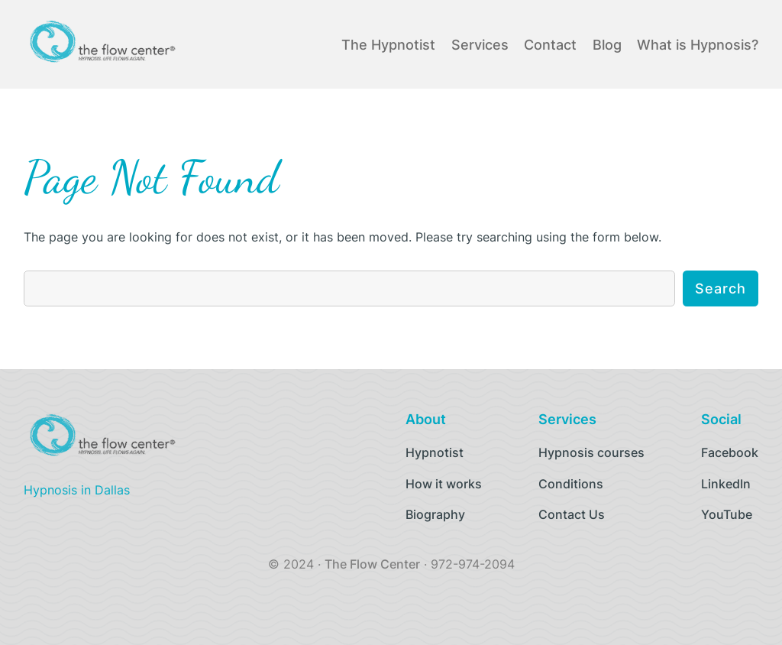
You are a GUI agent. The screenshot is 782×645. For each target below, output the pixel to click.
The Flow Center (372, 564)
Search (720, 288)
